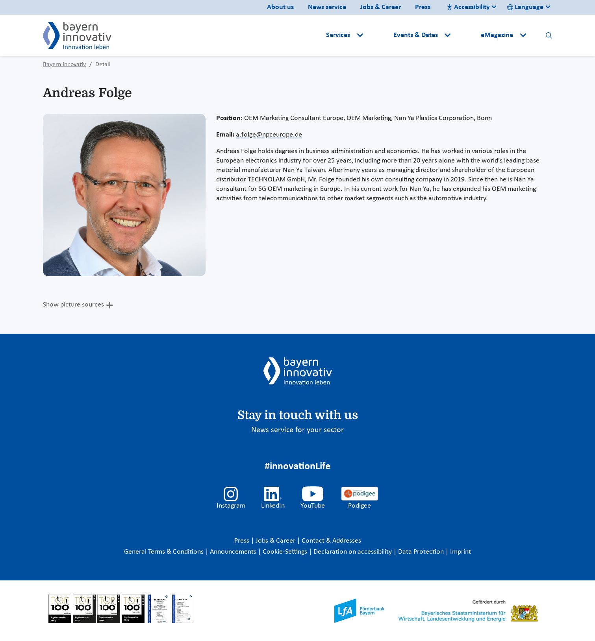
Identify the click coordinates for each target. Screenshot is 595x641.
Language (525, 7)
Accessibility (468, 7)
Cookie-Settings (285, 552)
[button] (379, 35)
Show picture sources (73, 304)
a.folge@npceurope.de (269, 135)
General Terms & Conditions (164, 552)
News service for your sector (297, 430)
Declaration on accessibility (353, 552)
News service (327, 7)
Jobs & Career (380, 7)
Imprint (460, 552)
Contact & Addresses (331, 541)
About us (280, 7)
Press (422, 7)
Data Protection (421, 552)
